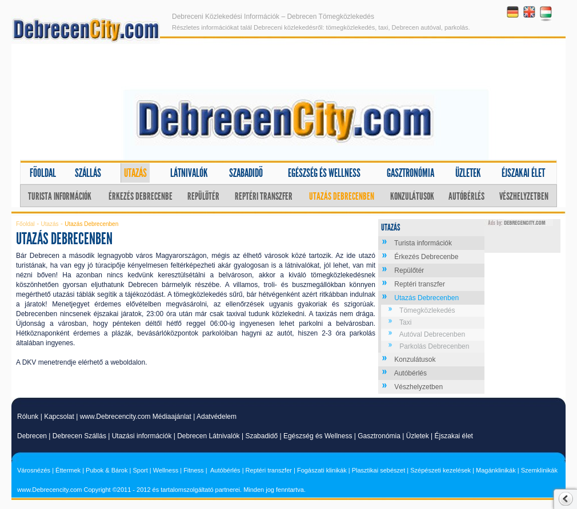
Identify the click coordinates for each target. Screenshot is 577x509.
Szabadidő (246, 173)
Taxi (405, 322)
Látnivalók (189, 173)
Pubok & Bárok (106, 470)
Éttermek (68, 470)
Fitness (193, 470)
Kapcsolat (59, 417)
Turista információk (59, 196)
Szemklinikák (539, 470)
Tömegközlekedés (427, 310)
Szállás (88, 173)
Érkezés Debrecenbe (141, 196)
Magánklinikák (496, 470)
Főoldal (43, 173)
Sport (140, 470)
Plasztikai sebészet (379, 470)
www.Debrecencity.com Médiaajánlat (135, 417)
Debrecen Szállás (79, 436)
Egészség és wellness (324, 173)
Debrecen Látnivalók (208, 436)
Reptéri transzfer (263, 196)
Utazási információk (142, 436)
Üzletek (468, 173)
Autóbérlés (466, 196)
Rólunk (27, 417)
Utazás (135, 173)
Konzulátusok (412, 196)
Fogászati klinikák (322, 470)
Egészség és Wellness (317, 436)
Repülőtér (203, 196)
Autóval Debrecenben (432, 334)
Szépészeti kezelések (440, 470)
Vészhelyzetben (523, 196)
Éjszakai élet (523, 173)
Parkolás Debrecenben (434, 346)
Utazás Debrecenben (341, 196)
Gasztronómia (410, 173)
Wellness (165, 470)
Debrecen (32, 436)
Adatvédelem (217, 417)
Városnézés (33, 470)
